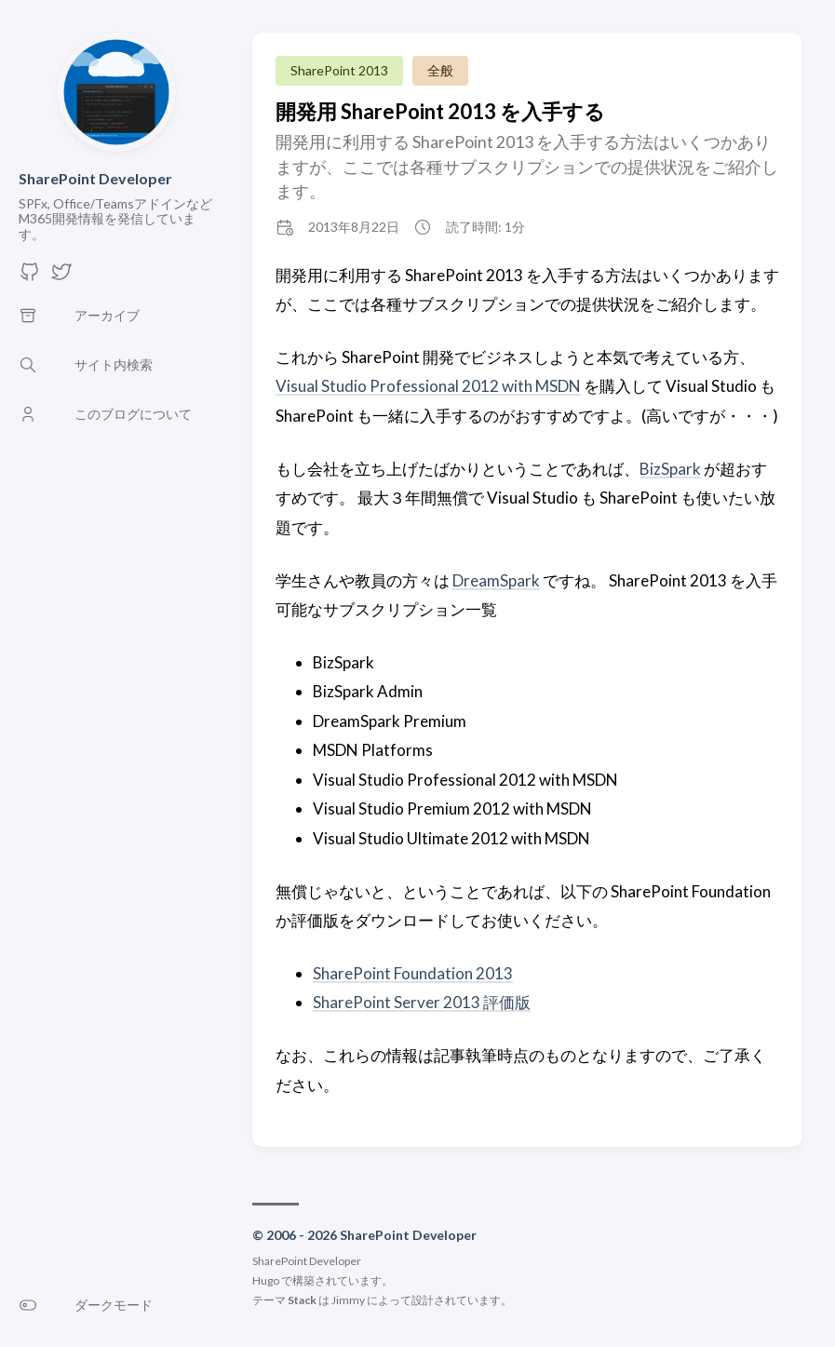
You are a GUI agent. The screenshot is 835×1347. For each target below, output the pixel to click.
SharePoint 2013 (339, 70)
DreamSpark (496, 580)
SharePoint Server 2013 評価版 (422, 1002)
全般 (440, 70)
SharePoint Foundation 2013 (413, 973)
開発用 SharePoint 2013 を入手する (440, 111)
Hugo (265, 1280)
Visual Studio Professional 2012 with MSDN (428, 386)
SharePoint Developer (95, 178)
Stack (302, 1300)
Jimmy (348, 1300)
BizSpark (670, 468)
